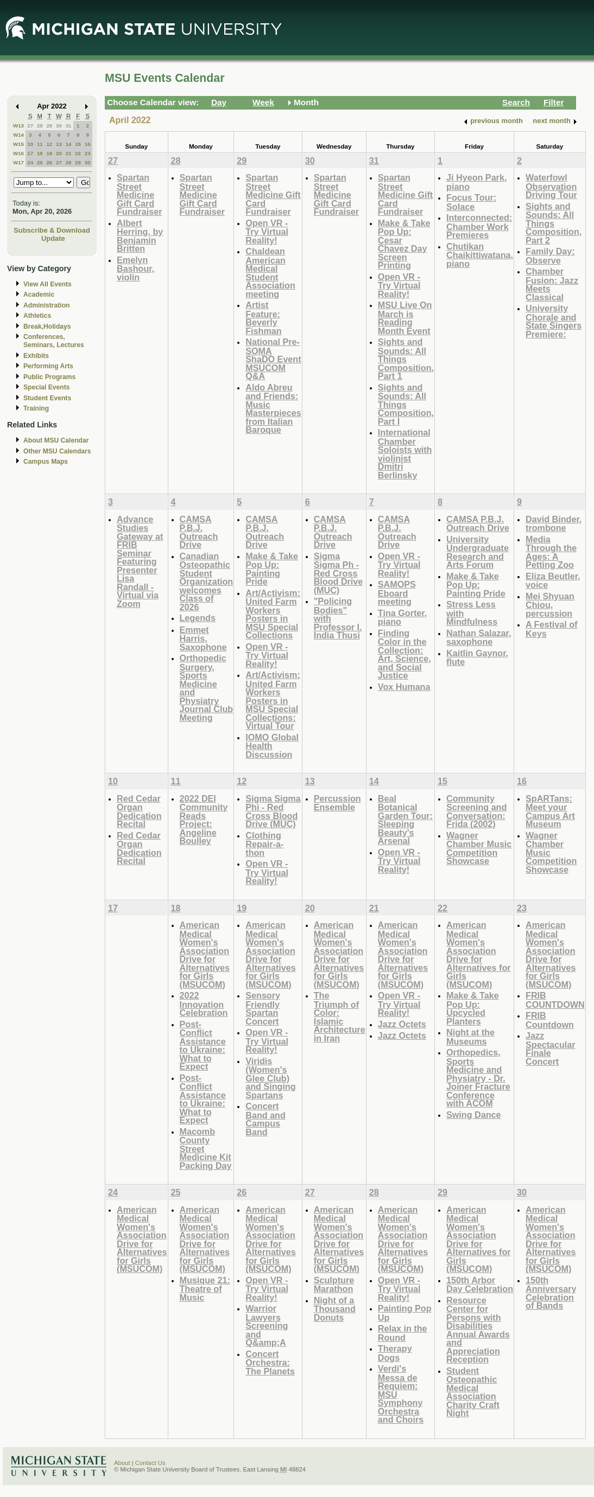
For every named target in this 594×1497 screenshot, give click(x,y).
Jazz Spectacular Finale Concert (551, 1048)
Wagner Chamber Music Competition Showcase (478, 848)
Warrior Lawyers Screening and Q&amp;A (266, 1325)
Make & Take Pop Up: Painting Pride (271, 569)
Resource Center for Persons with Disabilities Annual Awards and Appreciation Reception (478, 1330)
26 (49, 162)
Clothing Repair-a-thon (264, 844)
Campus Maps (45, 461)
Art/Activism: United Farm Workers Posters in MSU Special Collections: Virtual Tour (272, 700)
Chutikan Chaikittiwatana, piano (479, 254)
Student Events (47, 398)
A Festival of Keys (551, 628)
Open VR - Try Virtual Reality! (266, 231)
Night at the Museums (470, 1036)
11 (40, 144)
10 (30, 144)
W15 (18, 144)
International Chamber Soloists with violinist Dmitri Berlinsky (405, 453)
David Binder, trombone (554, 523)
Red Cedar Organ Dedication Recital (139, 811)
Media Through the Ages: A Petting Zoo (551, 552)
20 (59, 153)
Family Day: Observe (550, 255)
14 (69, 144)
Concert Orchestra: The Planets (270, 1362)
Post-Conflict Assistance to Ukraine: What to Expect (203, 1045)
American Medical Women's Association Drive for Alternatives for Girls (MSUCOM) (205, 954)
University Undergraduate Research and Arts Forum (477, 552)
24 (30, 162)
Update (53, 238)
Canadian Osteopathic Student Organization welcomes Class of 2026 (206, 581)
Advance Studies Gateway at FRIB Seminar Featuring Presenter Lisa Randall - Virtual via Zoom (140, 561)
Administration (46, 305)
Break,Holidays (47, 326)
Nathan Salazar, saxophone (478, 637)
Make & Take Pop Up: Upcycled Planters (472, 1008)
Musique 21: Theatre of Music (205, 1288)
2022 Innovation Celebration (204, 1004)
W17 (18, 162)
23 (88, 153)
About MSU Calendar (56, 440)
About (122, 1463)
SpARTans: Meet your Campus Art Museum (550, 811)
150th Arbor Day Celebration (479, 1284)
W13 (18, 126)
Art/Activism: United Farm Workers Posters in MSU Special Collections (272, 614)
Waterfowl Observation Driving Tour (551, 186)
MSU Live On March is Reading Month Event (405, 318)
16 (88, 144)
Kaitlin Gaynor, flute (477, 657)
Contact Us (150, 1463)
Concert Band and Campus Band (265, 1119)
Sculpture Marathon (334, 1284)
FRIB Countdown (550, 1019)
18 (40, 153)
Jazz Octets (402, 1024)
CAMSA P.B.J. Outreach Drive (199, 532)
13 (59, 144)
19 (49, 153)
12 (49, 144)
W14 (18, 135)
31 (69, 126)
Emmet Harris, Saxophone (203, 638)
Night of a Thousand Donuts (335, 1308)
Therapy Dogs (395, 1353)
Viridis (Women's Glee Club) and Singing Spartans (270, 1078)
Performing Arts (48, 366)
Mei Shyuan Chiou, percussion (550, 604)
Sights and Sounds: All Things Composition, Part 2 (554, 223)
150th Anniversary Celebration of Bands (551, 1293)
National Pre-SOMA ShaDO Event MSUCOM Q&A (273, 359)
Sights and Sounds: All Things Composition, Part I (406, 404)
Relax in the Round (402, 1332)
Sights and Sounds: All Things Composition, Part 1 (406, 359)
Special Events (46, 387)
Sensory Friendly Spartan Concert (262, 1008)
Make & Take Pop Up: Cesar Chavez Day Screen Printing (404, 244)
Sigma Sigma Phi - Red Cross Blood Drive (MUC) (272, 811)
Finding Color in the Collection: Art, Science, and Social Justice (404, 654)
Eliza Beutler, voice (553, 580)
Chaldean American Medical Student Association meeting (270, 272)
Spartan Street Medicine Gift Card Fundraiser (139, 194)
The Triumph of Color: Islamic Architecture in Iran (339, 1016)
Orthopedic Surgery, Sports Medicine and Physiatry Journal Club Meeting (206, 687)
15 (78, 144)
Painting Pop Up (405, 1312)
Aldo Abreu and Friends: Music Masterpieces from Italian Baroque (273, 408)
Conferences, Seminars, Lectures (53, 341)
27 (30, 126)
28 (40, 126)
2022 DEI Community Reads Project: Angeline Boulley (204, 820)
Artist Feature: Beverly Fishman (263, 318)
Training (36, 408)
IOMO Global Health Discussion (272, 745)
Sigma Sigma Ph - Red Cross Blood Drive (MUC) (338, 573)
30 (59, 126)
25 (40, 162)
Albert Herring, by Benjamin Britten (140, 236)
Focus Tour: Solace (471, 202)
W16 (18, 153)
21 (69, 153)
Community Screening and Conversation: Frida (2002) (476, 811)
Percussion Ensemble (337, 803)
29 (49, 126)
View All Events (47, 284)
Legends (198, 618)
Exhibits (36, 356)
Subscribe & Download (52, 230)
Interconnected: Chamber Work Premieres (479, 226)
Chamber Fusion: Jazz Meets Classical (552, 284)
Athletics (37, 315)
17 (30, 153)
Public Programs (49, 377)
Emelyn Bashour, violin (135, 268)
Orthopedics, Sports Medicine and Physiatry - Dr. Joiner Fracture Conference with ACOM (478, 1077)
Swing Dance (473, 1114)
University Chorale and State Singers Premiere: (554, 321)
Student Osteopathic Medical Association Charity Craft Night (473, 1392)
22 (78, 153)
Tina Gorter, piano (402, 617)
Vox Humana (404, 687)
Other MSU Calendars (57, 451)
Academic (38, 294)
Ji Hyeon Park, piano (476, 181)
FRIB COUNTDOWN (555, 999)
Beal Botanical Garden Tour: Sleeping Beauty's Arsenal (405, 820)
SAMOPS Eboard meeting (397, 592)
